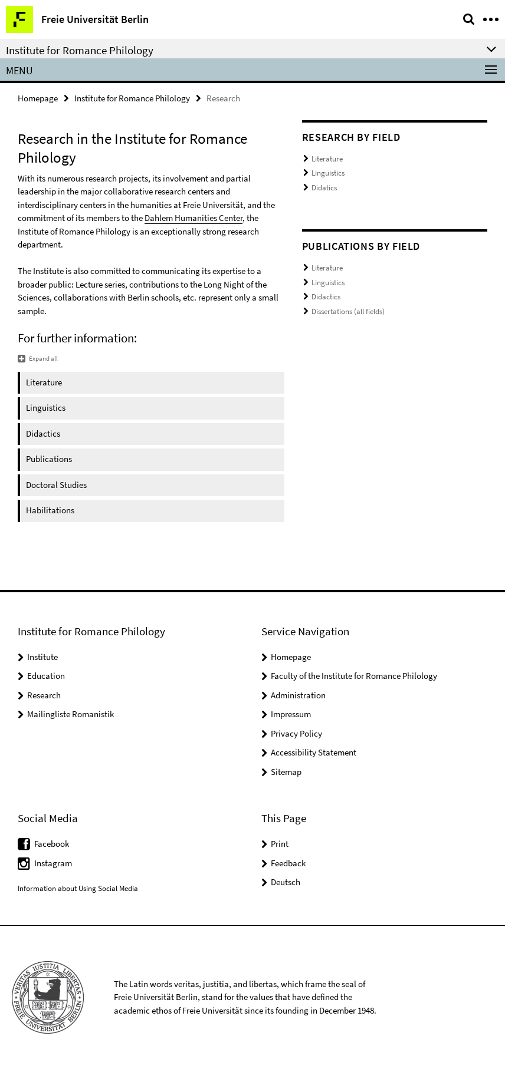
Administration (298, 695)
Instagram (53, 863)
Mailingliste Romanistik (70, 714)
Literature (44, 382)
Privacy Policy (296, 733)
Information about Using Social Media (78, 888)
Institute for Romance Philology (132, 98)
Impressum (291, 714)
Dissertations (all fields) (348, 311)
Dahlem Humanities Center (193, 217)
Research (44, 695)
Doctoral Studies (56, 484)
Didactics (43, 433)
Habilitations (50, 510)
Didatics (324, 188)
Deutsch (285, 881)
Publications (49, 458)
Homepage (38, 98)
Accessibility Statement (313, 752)
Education (46, 675)
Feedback (288, 863)
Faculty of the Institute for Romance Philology (354, 675)
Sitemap (286, 771)
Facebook (51, 843)
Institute (42, 656)
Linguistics (45, 407)
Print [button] (279, 843)
